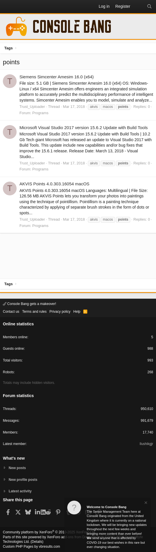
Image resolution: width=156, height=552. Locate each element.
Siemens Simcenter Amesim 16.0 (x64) (56, 76)
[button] (7, 6)
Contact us (11, 312)
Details (37, 542)
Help (76, 312)
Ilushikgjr (146, 444)
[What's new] (138, 6)
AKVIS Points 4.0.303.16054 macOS (54, 183)
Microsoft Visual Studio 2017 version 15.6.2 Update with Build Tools (83, 127)
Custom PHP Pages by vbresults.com (31, 547)
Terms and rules (34, 312)
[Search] (149, 6)
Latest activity (20, 491)
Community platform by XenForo (49, 532)
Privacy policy (60, 312)
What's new (14, 458)
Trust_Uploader (32, 106)
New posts (17, 468)
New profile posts (23, 480)
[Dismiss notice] (145, 503)
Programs (40, 113)
